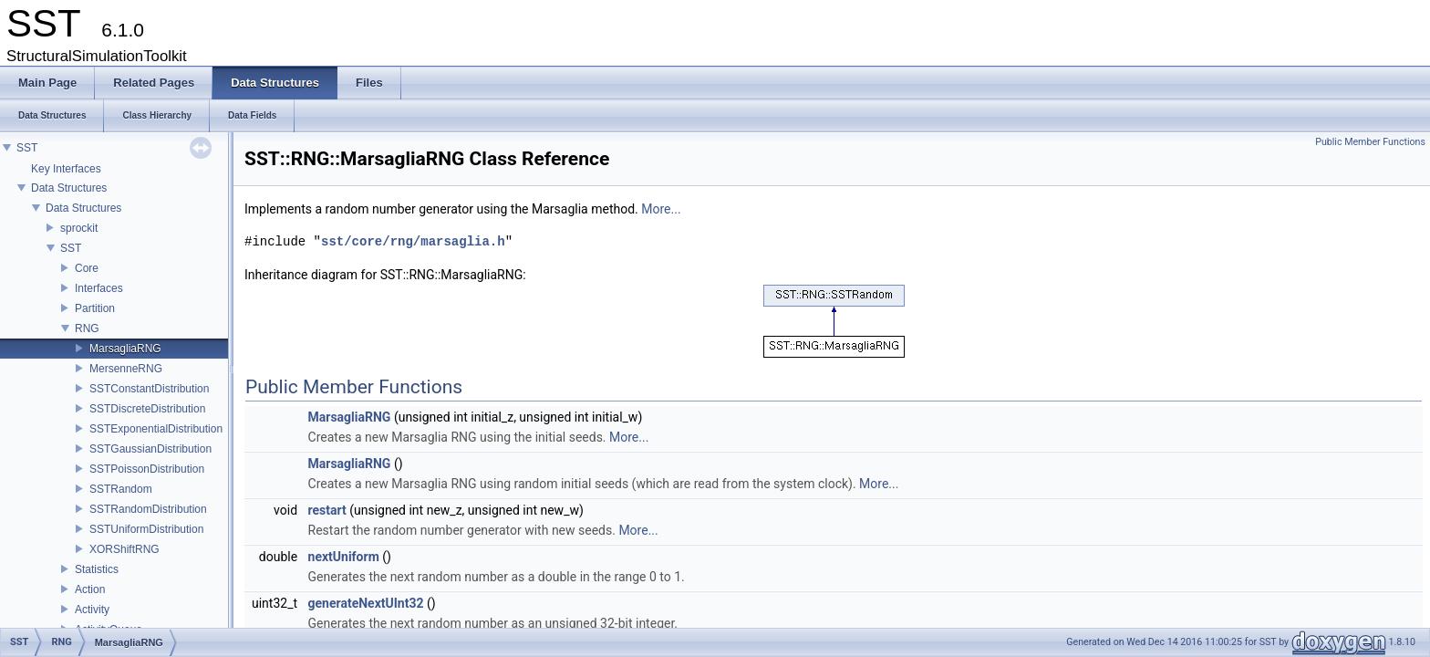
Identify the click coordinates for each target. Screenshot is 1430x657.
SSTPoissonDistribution (146, 469)
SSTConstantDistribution (149, 388)
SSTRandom (120, 489)
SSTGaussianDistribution (150, 449)
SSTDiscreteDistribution (147, 408)
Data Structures (69, 188)
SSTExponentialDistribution (156, 428)
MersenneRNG (125, 368)
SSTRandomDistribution (148, 509)
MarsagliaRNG (125, 348)
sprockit (79, 228)
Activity (92, 609)
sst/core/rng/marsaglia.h (413, 241)
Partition (95, 308)
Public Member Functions (1370, 142)
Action (90, 589)
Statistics (97, 569)
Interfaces (99, 288)
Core (86, 268)
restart (327, 510)
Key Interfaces (66, 168)
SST (26, 147)
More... (660, 209)
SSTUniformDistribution (146, 529)
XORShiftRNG (124, 549)
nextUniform (343, 556)
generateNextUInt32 (366, 603)
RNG (87, 328)
